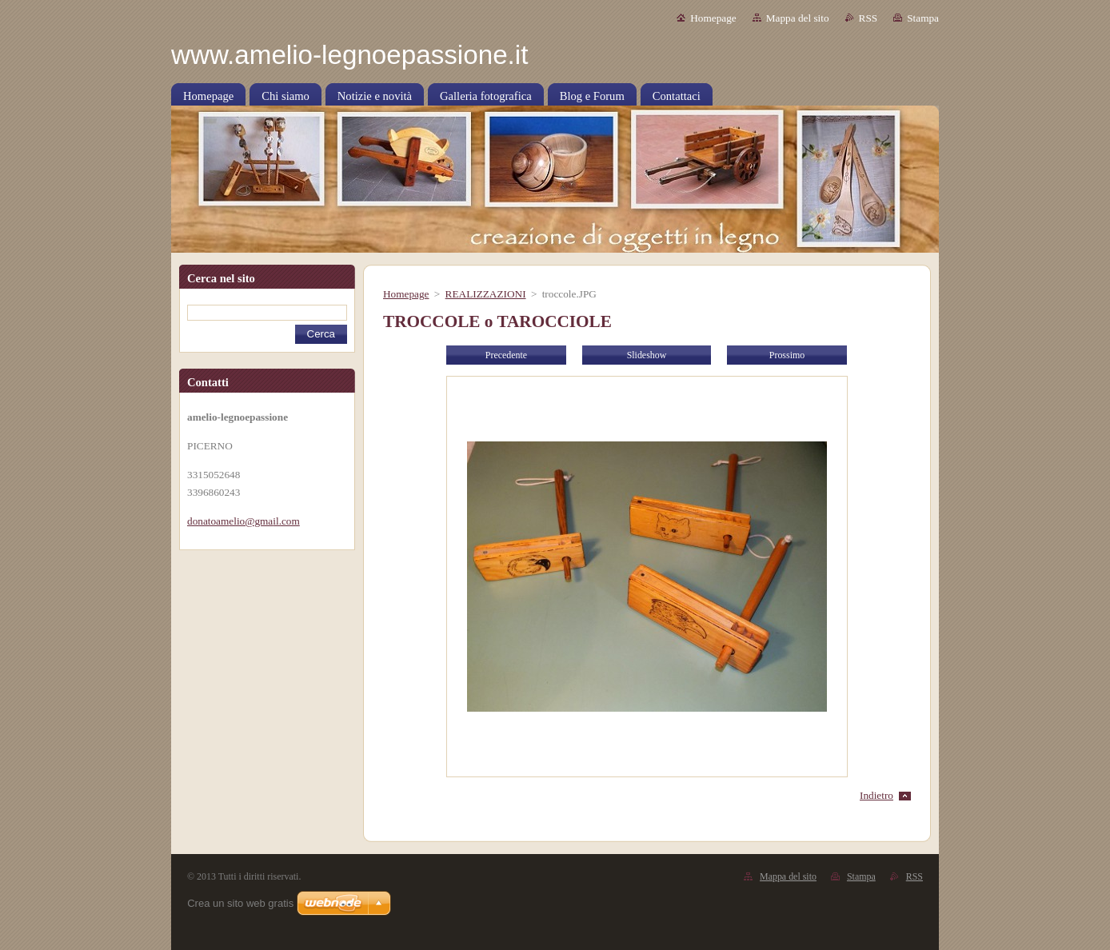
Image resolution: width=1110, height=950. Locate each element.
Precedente (506, 355)
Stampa (923, 18)
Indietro (876, 795)
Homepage (713, 18)
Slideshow (647, 355)
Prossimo (787, 355)
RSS (868, 18)
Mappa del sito (797, 18)
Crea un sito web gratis (240, 903)
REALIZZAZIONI (485, 294)
